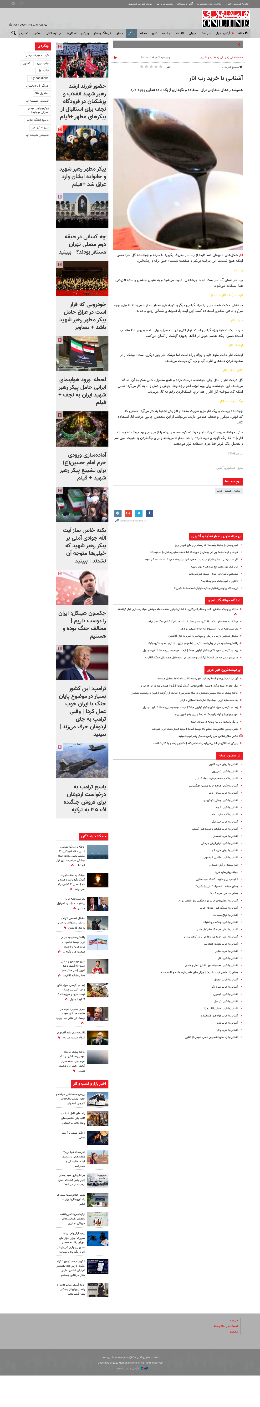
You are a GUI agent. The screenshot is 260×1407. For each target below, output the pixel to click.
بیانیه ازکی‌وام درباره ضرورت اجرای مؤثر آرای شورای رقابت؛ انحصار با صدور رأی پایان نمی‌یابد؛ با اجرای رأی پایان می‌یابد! (70, 1267)
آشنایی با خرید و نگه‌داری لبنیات (218, 922)
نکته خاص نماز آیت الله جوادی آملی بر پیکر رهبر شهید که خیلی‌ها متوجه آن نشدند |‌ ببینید (84, 546)
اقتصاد (179, 33)
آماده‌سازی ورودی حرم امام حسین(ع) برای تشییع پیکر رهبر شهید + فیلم (83, 467)
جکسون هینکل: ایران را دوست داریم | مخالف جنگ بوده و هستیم (82, 625)
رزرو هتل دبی (40, 127)
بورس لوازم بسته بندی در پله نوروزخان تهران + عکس (71, 1222)
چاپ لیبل (43, 63)
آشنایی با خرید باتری (226, 1023)
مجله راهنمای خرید (228, 491)
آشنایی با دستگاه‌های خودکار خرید (217, 908)
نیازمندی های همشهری (209, 4)
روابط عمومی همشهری (140, 4)
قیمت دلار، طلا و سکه (224, 1357)
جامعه (166, 33)
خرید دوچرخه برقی (37, 55)
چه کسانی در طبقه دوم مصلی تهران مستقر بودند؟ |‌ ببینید (82, 244)
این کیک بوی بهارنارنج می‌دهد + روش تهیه (211, 566)
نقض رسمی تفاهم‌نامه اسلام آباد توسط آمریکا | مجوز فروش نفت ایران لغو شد (190, 729)
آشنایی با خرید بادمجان (224, 836)
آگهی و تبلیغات (185, 4)
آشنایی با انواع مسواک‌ (224, 915)
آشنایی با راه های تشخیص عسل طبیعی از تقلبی (208, 1037)
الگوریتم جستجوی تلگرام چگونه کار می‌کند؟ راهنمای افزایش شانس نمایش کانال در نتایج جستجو (70, 1297)
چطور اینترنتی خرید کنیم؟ (222, 893)
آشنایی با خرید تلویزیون (224, 771)
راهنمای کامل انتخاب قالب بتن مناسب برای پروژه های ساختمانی (71, 1136)
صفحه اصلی (236, 58)
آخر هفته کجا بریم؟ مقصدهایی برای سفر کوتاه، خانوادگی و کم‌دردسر (72, 1177)
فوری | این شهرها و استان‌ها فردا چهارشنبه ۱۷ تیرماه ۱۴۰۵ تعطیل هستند (193, 678)
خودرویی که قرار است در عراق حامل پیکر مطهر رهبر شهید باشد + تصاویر (82, 316)
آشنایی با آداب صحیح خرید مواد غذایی (214, 778)
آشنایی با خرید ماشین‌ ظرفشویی (218, 857)
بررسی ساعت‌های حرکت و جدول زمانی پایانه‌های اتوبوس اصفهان (70, 1117)
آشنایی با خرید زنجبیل (224, 979)
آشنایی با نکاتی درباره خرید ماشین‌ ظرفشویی (211, 785)
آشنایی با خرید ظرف (226, 807)
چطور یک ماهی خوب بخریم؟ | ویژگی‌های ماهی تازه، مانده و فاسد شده (195, 972)
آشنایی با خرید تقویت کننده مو (219, 944)
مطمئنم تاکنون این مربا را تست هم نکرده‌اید (211, 574)
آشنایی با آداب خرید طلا (223, 814)
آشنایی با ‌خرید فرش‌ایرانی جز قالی (217, 843)
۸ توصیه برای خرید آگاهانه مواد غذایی (214, 879)
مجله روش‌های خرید (225, 872)
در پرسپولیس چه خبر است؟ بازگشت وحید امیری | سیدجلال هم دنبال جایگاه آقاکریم (186, 657)
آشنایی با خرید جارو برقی (223, 821)
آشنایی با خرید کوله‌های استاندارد (218, 1015)
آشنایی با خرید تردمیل (224, 1001)
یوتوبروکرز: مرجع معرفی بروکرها (38, 110)
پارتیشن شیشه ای (37, 101)
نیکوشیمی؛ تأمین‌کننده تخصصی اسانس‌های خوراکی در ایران (71, 1241)
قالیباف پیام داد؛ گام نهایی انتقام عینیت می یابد (71, 1056)
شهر (154, 33)
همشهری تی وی (164, 4)
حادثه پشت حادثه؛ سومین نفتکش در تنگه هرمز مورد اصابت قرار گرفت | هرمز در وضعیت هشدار (179, 693)
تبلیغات (233, 1363)
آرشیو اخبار (223, 33)
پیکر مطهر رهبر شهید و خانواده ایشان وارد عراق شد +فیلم (82, 177)
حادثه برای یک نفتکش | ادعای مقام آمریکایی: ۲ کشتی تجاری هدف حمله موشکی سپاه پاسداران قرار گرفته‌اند (70, 856)
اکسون (27, 63)
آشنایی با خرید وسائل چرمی (221, 793)
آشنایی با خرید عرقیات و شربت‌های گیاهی (212, 829)
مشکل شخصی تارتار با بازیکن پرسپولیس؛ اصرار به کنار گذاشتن (199, 636)
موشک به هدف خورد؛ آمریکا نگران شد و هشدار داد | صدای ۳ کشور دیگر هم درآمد (187, 621)
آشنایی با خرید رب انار (216, 78)
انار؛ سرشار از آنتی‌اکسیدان (222, 865)
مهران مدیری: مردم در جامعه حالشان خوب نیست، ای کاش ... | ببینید (71, 1034)
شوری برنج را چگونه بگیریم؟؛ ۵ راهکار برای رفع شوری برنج (202, 545)
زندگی (131, 33)
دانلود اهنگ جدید (38, 120)
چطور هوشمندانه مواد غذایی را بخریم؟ (214, 886)
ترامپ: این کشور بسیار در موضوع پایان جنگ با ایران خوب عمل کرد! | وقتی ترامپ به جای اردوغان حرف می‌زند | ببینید (82, 711)
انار (241, 255)
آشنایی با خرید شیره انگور (222, 987)
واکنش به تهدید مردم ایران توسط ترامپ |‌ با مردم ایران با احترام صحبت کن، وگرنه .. (186, 643)
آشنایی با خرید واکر (226, 1030)
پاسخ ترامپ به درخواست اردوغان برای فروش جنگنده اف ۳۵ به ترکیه (85, 798)
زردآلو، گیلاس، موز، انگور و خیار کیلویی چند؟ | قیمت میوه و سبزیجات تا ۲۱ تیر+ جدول (185, 650)
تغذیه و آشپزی (208, 58)
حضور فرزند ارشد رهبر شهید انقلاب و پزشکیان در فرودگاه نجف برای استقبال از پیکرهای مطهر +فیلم (83, 101)
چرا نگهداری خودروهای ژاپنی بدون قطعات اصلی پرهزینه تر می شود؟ (71, 1200)
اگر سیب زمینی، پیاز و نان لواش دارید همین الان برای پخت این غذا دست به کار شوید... (184, 559)
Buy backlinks (39, 78)
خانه (243, 33)
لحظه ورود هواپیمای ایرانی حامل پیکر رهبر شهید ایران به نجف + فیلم (82, 391)
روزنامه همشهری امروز (237, 4)
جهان (192, 33)
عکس (37, 33)
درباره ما (233, 1351)
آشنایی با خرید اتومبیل (224, 994)
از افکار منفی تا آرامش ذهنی (71, 1153)
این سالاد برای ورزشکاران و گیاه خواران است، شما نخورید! (202, 588)
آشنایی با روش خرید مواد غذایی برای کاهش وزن (208, 936)
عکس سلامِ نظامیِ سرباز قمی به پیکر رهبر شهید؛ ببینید (204, 736)
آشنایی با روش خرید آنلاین (221, 764)
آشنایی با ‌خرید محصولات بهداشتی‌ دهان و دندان (208, 965)
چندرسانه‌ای (53, 33)
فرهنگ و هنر (102, 33)
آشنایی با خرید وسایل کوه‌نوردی (219, 800)
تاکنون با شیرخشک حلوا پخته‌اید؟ (217, 581)
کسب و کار (21, 33)
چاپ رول (43, 70)
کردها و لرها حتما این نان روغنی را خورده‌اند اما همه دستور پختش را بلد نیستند (189, 552)
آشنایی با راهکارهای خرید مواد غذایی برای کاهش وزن (205, 900)
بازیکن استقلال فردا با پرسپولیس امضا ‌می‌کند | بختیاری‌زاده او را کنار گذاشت (191, 743)
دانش (119, 33)
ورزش (85, 33)
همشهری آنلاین (224, 18)
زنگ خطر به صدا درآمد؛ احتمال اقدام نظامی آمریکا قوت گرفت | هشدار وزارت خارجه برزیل (183, 685)
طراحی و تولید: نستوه (132, 1400)
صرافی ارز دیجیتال (37, 85)
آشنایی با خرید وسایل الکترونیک (218, 1008)
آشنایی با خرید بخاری (225, 951)
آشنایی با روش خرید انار (223, 850)
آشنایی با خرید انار (227, 958)
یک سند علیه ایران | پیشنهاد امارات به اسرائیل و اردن (205, 628)
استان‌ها (71, 33)
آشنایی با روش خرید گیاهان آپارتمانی (215, 929)
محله (143, 33)
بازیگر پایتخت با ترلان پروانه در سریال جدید (212, 721)
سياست (206, 33)
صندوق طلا (42, 93)
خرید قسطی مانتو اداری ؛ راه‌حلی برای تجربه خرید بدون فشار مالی (70, 1321)
